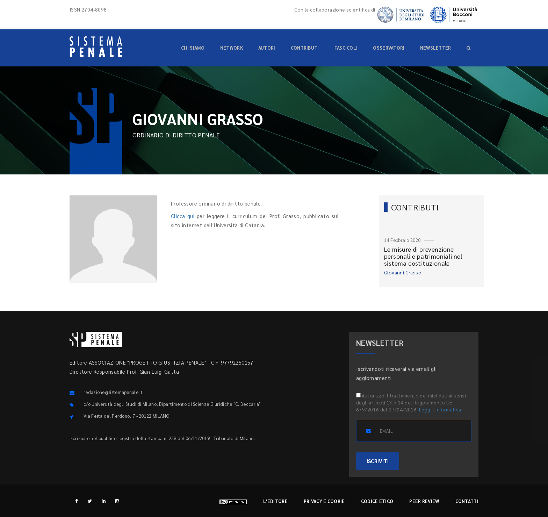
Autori (266, 48)
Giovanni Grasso (402, 272)
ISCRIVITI (378, 461)
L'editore (275, 501)
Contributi (305, 48)
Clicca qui (182, 216)
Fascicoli (346, 48)
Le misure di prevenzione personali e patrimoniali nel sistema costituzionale (423, 256)
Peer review (424, 501)
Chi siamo (193, 48)
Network (231, 48)
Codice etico (377, 501)
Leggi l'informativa (440, 409)
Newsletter (435, 48)
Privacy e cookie (324, 501)
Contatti (466, 501)
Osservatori (388, 48)
